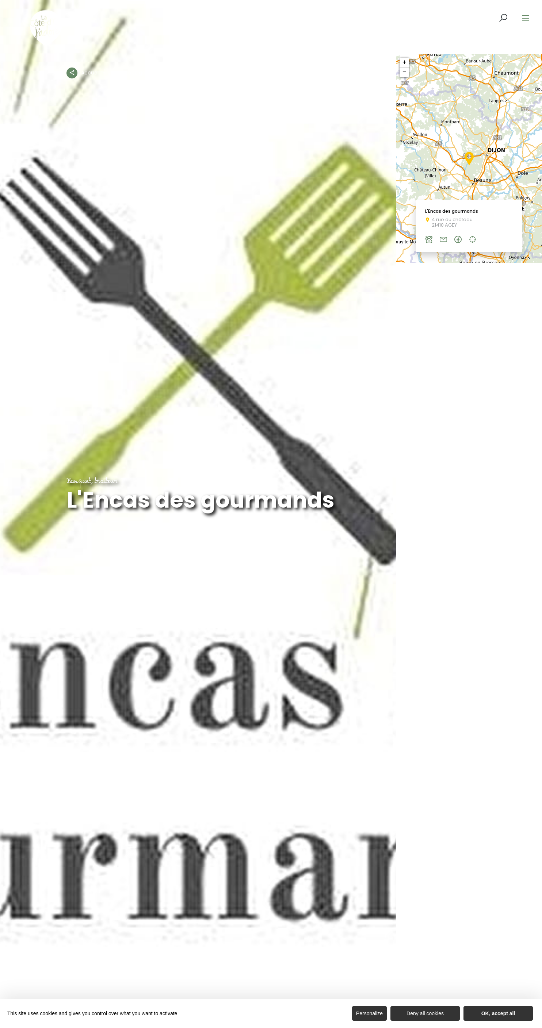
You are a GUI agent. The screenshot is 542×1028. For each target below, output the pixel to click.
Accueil (90, 72)
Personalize (369, 1013)
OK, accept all (498, 1013)
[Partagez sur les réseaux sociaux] (71, 71)
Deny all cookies (425, 1013)
